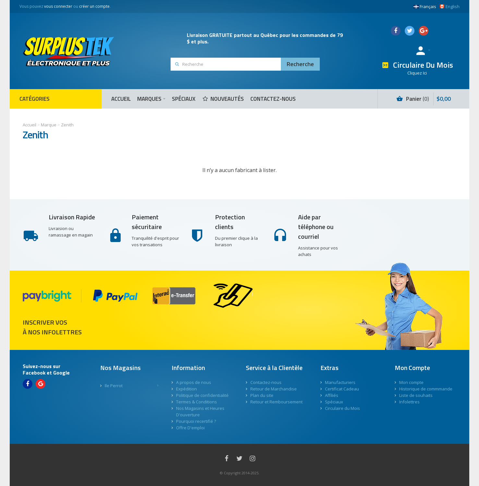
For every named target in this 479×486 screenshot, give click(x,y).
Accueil (29, 125)
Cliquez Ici (417, 73)
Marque (48, 125)
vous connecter (58, 6)
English (449, 6)
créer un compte (94, 6)
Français (424, 6)
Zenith (67, 125)
